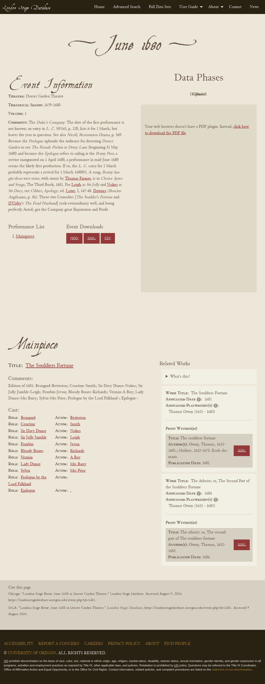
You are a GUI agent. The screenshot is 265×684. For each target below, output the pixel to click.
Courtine (28, 424)
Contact (235, 7)
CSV (108, 238)
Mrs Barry (78, 464)
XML (91, 238)
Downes (99, 191)
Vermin (27, 457)
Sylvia (25, 471)
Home (99, 7)
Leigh (76, 185)
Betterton (78, 418)
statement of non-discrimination (232, 669)
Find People (177, 644)
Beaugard (28, 418)
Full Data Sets (160, 7)
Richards (77, 451)
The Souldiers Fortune (49, 366)
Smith (75, 424)
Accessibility (18, 644)
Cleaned (211, 94)
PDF (155, 94)
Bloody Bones (32, 451)
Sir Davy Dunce (33, 431)
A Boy (75, 457)
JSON (74, 238)
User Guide (188, 7)
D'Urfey (14, 203)
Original (183, 94)
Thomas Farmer (78, 179)
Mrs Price (78, 471)
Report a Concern (58, 644)
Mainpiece (25, 236)
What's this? (180, 377)
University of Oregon (32, 653)
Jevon (74, 444)
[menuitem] (99, 7)
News (254, 7)
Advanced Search (127, 7)
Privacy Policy (124, 644)
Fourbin (27, 444)
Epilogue (28, 491)
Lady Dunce (31, 464)
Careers (93, 644)
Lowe (70, 191)
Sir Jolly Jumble (34, 437)
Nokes (112, 185)
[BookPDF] (199, 198)
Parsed (240, 94)
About (213, 7)
